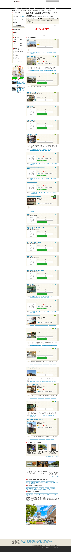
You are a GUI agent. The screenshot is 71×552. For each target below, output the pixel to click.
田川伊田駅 (54, 52)
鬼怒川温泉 (50, 541)
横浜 (21, 542)
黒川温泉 (44, 541)
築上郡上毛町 (28, 483)
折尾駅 (49, 150)
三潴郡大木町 (38, 481)
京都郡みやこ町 (51, 482)
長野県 (43, 540)
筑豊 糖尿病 (37, 52)
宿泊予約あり (43, 20)
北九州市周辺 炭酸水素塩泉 (33, 398)
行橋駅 (36, 193)
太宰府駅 (51, 364)
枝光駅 (34, 312)
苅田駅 (53, 192)
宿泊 (45, 487)
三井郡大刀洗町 (33, 481)
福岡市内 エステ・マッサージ (34, 439)
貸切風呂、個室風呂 (46, 488)
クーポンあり (37, 20)
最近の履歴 (56, 1)
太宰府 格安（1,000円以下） (52, 325)
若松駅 (53, 311)
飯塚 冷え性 (45, 70)
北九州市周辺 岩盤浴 (43, 381)
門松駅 (31, 179)
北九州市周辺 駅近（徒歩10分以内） (40, 163)
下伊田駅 (48, 52)
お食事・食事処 (35, 487)
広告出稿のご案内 (41, 545)
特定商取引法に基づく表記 (49, 547)
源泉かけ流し (45, 489)
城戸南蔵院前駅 (52, 178)
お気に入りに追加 (49, 63)
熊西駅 (31, 164)
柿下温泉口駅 (49, 70)
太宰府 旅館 (43, 178)
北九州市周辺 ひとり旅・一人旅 (47, 149)
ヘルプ (53, 545)
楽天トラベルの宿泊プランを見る (42, 83)
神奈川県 (22, 540)
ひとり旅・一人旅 (52, 487)
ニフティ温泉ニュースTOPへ (54, 476)
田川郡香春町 (48, 481)
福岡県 (48, 540)
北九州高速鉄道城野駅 (52, 210)
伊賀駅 (34, 416)
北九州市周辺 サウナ (43, 210)
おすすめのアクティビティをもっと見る (52, 456)
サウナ (40, 487)
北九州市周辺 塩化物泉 (33, 149)
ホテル (51, 488)
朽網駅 (55, 192)
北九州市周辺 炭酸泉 (33, 345)
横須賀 (25, 542)
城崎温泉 (30, 541)
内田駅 (55, 70)
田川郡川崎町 (33, 482)
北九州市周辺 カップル (45, 345)
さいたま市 (30, 542)
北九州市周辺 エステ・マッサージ (34, 150)
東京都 (35, 540)
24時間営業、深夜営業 (19, 51)
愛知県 (45, 540)
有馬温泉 (27, 541)
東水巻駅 (43, 150)
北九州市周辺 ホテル (48, 163)
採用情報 (57, 547)
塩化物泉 (49, 489)
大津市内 (44, 542)
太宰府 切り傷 (35, 364)
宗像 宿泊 (31, 415)
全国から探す (21, 16)
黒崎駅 (53, 163)
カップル (47, 487)
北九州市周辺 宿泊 (32, 163)
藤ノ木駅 (31, 312)
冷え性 (42, 488)
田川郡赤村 (42, 482)
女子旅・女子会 (28, 489)
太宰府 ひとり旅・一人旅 (38, 325)
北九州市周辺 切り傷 (47, 398)
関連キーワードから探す (16, 543)
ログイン (54, 2)
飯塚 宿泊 (31, 70)
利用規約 (54, 547)
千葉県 (27, 540)
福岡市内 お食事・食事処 (42, 439)
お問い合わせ (57, 545)
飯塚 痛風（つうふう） (36, 70)
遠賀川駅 (46, 150)
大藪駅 (51, 52)
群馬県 (33, 540)
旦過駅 (48, 297)
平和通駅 (42, 297)
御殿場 (35, 542)
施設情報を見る (41, 63)
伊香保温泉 (37, 541)
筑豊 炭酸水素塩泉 (32, 52)
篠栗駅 (55, 178)
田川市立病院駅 (32, 53)
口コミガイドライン (48, 545)
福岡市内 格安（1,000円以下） (50, 439)
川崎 (23, 542)
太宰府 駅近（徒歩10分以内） (38, 178)
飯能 (32, 542)
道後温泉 (40, 541)
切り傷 (41, 489)
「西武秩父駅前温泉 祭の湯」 (32, 503)
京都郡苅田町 (46, 482)
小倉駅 (39, 297)
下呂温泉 (33, 541)
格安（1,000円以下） (29, 487)
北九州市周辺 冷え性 (39, 149)
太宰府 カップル (32, 325)
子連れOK (33, 489)
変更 (22, 19)
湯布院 (47, 541)
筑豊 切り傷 (40, 52)
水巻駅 (40, 150)
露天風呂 (42, 487)
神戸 (47, 542)
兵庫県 (30, 540)
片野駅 (47, 210)
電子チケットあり (31, 20)
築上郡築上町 (33, 483)
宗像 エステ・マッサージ (40, 415)
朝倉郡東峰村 (28, 481)
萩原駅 (33, 164)
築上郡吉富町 (56, 482)
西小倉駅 (45, 297)
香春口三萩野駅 (32, 211)
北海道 (40, 540)
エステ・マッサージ (37, 488)
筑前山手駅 (47, 178)
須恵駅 (51, 224)
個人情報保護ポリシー (42, 547)
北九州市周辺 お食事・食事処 (34, 297)
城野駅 (56, 210)
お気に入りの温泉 (49, 1)
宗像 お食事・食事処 (47, 415)
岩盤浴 (39, 489)
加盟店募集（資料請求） (34, 545)
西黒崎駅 (55, 163)
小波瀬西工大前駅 (32, 193)
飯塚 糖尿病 (41, 70)
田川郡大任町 (38, 482)
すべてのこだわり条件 (19, 61)
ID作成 (58, 2)
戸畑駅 (55, 311)
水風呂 (36, 489)
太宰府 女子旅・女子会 (45, 325)
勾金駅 (52, 70)
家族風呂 (53, 488)
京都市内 (41, 542)
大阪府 (38, 540)
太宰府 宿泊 (31, 178)
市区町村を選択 (18, 25)
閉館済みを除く (49, 20)
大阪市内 (37, 542)
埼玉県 (25, 540)
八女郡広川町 (43, 481)
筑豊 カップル (45, 52)
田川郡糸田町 (28, 482)
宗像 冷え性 (34, 415)
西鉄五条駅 (54, 364)
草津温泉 (22, 541)
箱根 (24, 541)
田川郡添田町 (52, 481)
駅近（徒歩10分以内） (29, 488)
